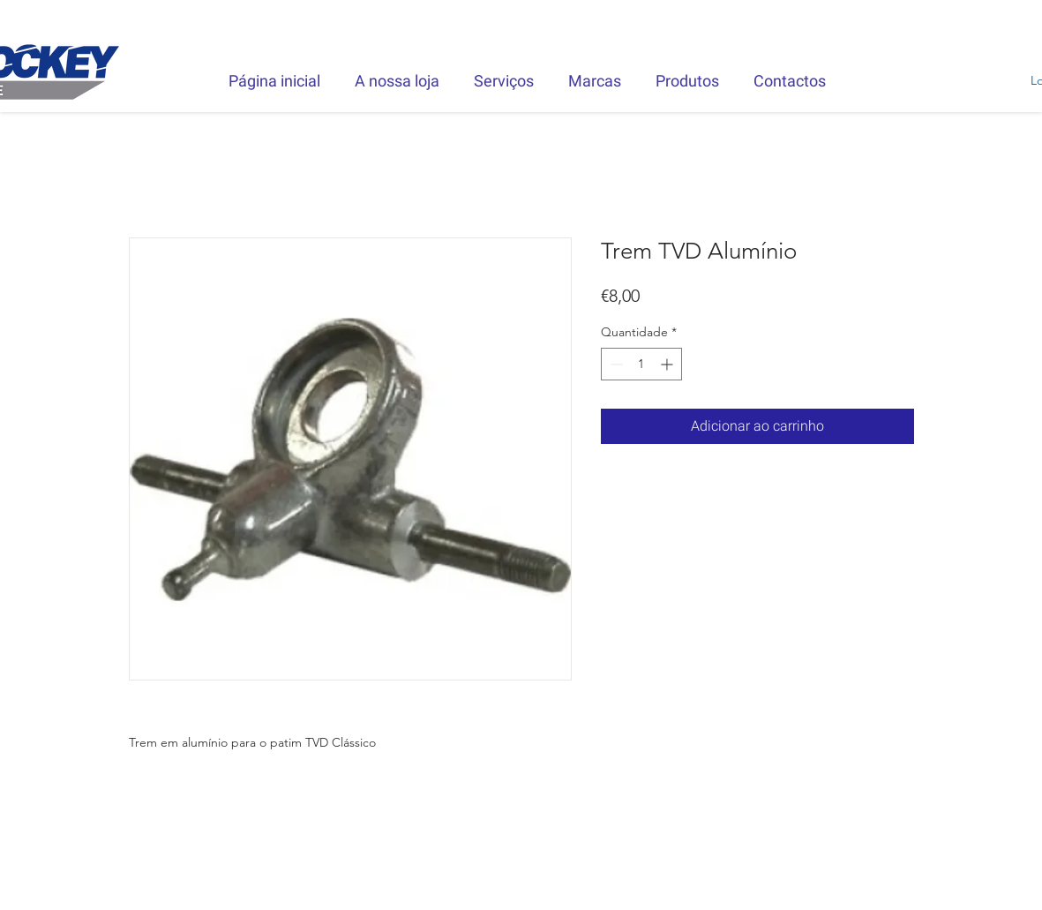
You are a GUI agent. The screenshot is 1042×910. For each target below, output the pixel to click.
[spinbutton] (641, 364)
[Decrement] (614, 364)
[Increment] (668, 364)
